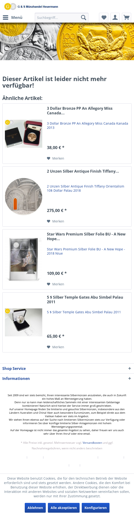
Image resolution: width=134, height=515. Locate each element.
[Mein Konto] (115, 17)
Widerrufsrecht (111, 457)
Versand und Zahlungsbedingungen (70, 457)
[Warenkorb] (126, 17)
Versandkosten (92, 443)
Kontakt (35, 457)
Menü (12, 17)
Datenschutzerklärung (51, 465)
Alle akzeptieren (64, 507)
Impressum (91, 465)
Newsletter (17, 457)
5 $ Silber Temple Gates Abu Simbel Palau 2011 (85, 299)
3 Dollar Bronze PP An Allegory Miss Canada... (80, 111)
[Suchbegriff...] (61, 17)
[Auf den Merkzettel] (55, 158)
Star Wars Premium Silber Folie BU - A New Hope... (86, 236)
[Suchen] (83, 17)
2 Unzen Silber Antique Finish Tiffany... (83, 171)
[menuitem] (12, 17)
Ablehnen (35, 507)
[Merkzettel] (103, 17)
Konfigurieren (96, 507)
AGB (75, 465)
